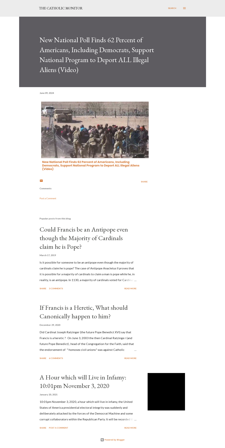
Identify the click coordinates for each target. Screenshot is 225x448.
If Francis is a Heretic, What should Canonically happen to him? (84, 311)
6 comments (56, 358)
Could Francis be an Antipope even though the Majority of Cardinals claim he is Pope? (84, 238)
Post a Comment (48, 198)
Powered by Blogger (112, 439)
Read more (130, 288)
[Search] (172, 8)
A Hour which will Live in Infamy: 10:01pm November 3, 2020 (83, 381)
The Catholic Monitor (61, 8)
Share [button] (144, 181)
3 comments (56, 288)
